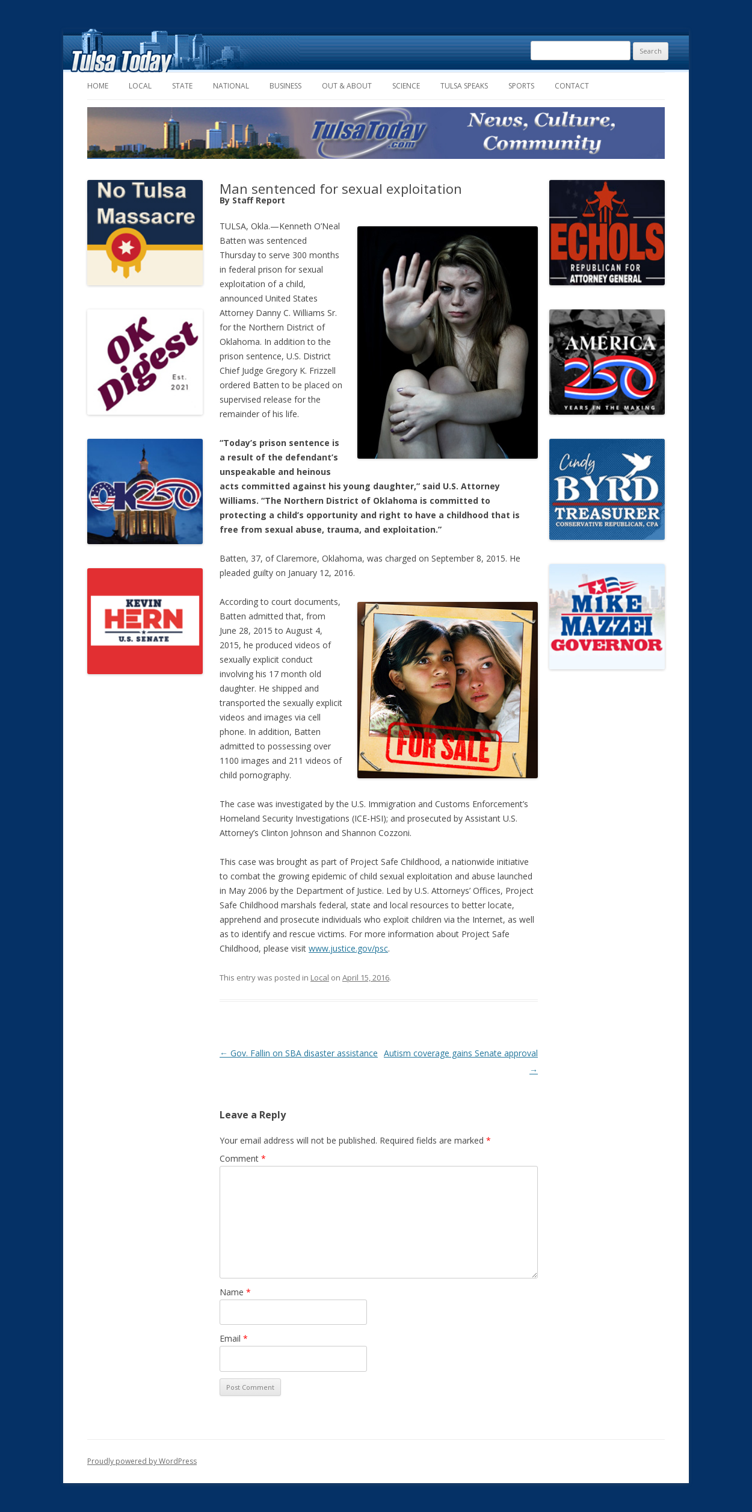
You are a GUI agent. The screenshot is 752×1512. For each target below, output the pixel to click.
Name (235, 1292)
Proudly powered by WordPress (142, 1461)
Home (97, 86)
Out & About (347, 86)
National (231, 86)
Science (406, 86)
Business (285, 86)
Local (140, 86)
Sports (521, 86)
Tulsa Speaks (464, 86)
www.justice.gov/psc (348, 948)
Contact (572, 86)
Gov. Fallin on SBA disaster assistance (299, 1053)
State (182, 86)
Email (234, 1338)
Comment (243, 1158)
